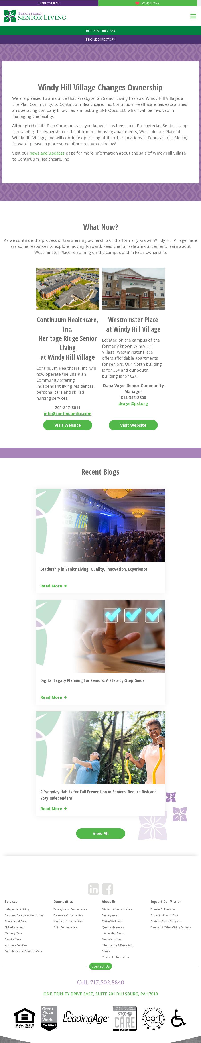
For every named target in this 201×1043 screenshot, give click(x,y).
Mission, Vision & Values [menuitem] (117, 909)
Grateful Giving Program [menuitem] (165, 921)
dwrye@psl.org (133, 403)
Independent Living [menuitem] (17, 909)
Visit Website (68, 425)
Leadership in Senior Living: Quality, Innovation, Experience (93, 569)
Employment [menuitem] (110, 915)
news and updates (47, 153)
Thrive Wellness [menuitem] (112, 921)
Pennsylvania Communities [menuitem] (70, 909)
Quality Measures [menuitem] (113, 927)
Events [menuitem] (106, 951)
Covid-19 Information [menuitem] (115, 957)
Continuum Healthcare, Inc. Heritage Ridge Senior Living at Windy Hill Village (67, 338)
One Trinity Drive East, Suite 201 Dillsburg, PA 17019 (100, 993)
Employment (49, 3)
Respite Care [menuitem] (13, 939)
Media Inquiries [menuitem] (111, 939)
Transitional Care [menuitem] (15, 921)
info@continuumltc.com (67, 413)
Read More (51, 586)
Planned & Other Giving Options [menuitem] (170, 927)
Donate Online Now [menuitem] (162, 909)
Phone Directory (100, 39)
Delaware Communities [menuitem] (68, 915)
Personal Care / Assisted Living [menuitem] (24, 915)
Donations (149, 3)
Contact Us (100, 966)
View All (100, 833)
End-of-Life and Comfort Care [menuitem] (23, 951)
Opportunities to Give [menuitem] (164, 915)
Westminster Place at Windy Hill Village (133, 324)
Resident (100, 31)
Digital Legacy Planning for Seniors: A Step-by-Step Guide (92, 680)
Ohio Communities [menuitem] (65, 927)
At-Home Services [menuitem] (16, 945)
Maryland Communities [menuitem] (68, 921)
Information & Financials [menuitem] (117, 945)
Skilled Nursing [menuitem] (14, 927)
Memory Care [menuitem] (13, 933)
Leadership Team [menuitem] (113, 933)
